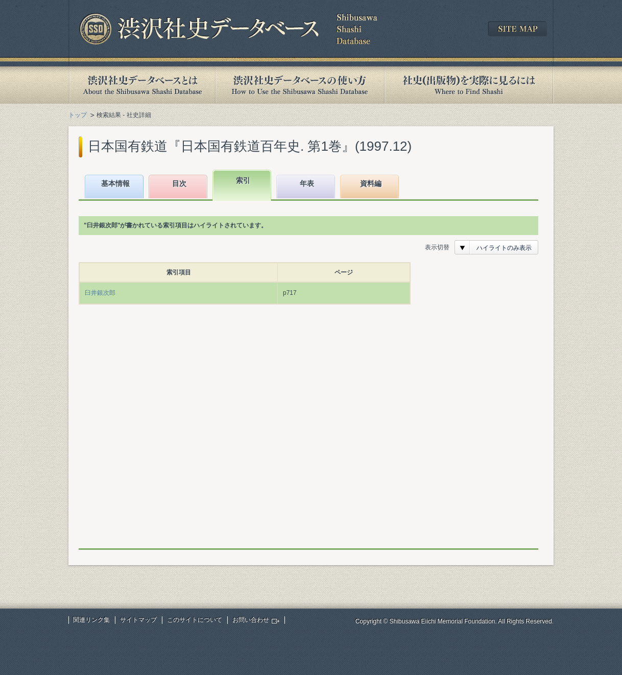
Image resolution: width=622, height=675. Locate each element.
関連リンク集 (91, 619)
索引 (243, 180)
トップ (77, 115)
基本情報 (115, 183)
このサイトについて (194, 619)
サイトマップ (138, 619)
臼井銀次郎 (100, 292)
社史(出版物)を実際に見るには (469, 85)
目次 (179, 183)
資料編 (370, 183)
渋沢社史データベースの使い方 (300, 85)
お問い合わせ (250, 619)
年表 (307, 183)
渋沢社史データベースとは (141, 85)
